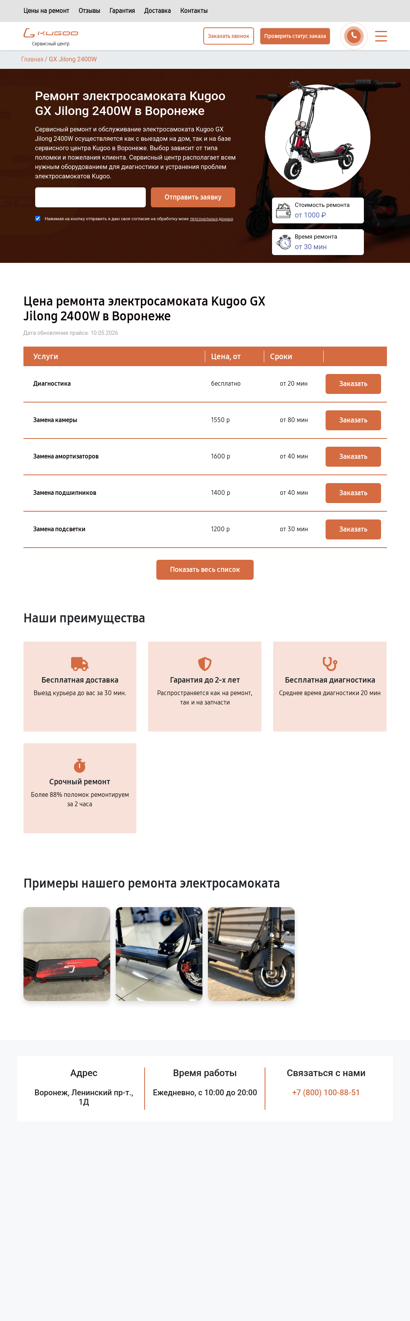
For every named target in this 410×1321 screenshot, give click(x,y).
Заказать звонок (228, 36)
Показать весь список (205, 569)
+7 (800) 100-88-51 (326, 1092)
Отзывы (89, 10)
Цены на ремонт (46, 10)
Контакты (194, 10)
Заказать (353, 383)
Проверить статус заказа (295, 36)
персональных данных (211, 218)
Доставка (157, 10)
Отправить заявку (193, 197)
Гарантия (122, 10)
